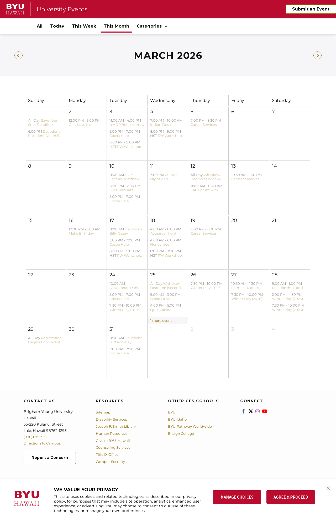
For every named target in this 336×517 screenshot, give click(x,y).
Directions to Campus (44, 443)
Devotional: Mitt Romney (126, 340)
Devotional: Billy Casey (126, 231)
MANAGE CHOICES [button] (236, 497)
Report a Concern (52, 458)
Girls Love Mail (81, 124)
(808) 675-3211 (36, 437)
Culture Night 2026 (164, 177)
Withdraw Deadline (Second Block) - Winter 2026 (167, 287)
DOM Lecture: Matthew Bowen (124, 179)
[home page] (15, 9)
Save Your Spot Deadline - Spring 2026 (42, 124)
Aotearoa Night (163, 233)
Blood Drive (160, 299)
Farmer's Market (245, 179)
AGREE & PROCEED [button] (291, 497)
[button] (327, 489)
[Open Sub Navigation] (166, 26)
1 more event (161, 320)
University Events (63, 9)
